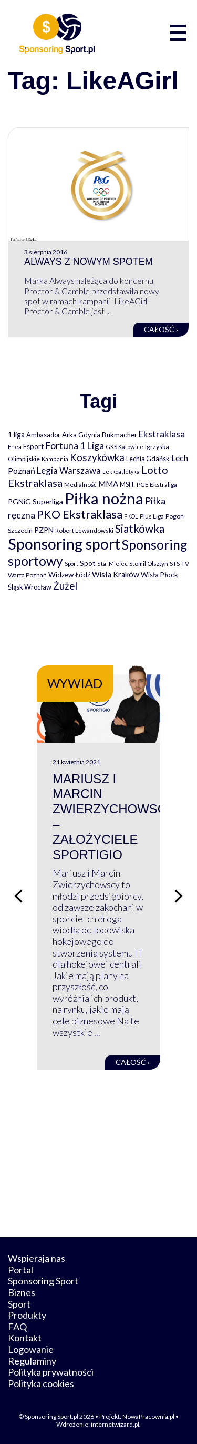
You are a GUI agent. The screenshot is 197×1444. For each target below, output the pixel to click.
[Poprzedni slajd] (18, 896)
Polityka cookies (41, 1383)
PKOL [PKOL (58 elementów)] (131, 516)
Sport (19, 1304)
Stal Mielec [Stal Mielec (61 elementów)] (112, 563)
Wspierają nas (36, 1258)
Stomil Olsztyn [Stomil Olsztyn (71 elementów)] (148, 563)
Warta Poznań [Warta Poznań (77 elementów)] (27, 575)
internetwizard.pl (115, 1424)
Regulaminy (32, 1361)
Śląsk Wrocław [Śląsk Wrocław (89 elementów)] (29, 587)
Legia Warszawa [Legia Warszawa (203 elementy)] (69, 470)
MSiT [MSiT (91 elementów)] (127, 484)
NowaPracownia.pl (148, 1416)
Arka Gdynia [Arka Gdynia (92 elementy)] (81, 435)
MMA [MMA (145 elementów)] (108, 484)
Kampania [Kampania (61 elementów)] (55, 458)
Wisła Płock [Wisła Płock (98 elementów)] (159, 575)
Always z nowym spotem (88, 261)
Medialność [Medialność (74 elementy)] (80, 485)
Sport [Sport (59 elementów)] (71, 563)
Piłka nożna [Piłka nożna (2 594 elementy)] (104, 498)
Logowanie (31, 1349)
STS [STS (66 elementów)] (175, 563)
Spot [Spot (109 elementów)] (88, 563)
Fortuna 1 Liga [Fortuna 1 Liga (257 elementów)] (74, 445)
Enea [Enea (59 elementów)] (15, 446)
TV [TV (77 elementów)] (185, 563)
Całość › (161, 329)
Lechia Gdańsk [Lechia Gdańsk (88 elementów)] (148, 458)
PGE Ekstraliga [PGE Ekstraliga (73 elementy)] (157, 485)
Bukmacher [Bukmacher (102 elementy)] (119, 435)
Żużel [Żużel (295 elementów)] (65, 586)
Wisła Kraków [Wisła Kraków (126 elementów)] (115, 574)
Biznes (21, 1292)
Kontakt (25, 1337)
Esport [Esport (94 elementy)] (33, 446)
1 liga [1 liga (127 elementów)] (16, 434)
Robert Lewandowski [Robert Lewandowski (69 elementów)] (84, 530)
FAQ (17, 1326)
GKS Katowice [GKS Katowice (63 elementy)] (124, 446)
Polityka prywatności (51, 1372)
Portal (20, 1270)
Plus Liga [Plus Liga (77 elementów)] (152, 516)
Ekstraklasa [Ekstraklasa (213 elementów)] (162, 434)
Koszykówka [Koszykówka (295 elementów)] (97, 457)
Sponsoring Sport (43, 1281)
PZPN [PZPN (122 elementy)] (44, 529)
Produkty (27, 1315)
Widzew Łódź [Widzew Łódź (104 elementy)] (69, 575)
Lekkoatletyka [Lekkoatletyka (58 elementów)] (121, 471)
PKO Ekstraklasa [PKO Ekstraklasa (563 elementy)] (79, 514)
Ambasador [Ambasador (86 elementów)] (43, 435)
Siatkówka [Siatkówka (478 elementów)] (139, 528)
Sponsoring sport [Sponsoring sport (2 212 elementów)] (64, 544)
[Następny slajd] (178, 896)
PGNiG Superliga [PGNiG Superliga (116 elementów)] (35, 501)
